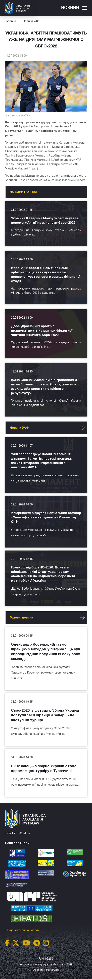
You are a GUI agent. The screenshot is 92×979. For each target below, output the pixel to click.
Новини (70, 8)
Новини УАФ (31, 21)
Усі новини (82, 428)
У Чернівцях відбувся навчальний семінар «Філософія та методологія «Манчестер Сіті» (46, 517)
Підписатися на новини (23, 930)
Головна (10, 21)
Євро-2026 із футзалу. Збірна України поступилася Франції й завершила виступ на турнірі (45, 715)
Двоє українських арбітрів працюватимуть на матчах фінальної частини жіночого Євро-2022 (41, 331)
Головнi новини (21, 617)
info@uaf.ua (22, 833)
